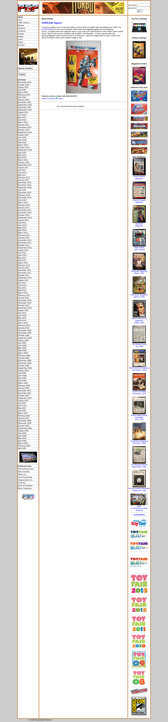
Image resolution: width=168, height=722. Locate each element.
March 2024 (23, 92)
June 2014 (22, 200)
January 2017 (23, 180)
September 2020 (25, 132)
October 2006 (23, 426)
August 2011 (23, 280)
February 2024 (24, 95)
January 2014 (23, 208)
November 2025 (24, 82)
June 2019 (22, 140)
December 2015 (24, 193)
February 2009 (24, 355)
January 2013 (23, 238)
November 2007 (24, 393)
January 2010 (23, 328)
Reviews (21, 28)
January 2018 (23, 162)
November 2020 (24, 127)
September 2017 (25, 165)
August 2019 (23, 135)
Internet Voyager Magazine (139, 201)
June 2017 (22, 172)
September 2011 (25, 278)
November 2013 (24, 213)
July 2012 (22, 253)
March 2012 (23, 263)
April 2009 (22, 350)
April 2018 (22, 157)
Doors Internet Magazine (139, 177)
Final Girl (22, 483)
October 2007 (23, 396)
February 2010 (24, 325)
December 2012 (24, 240)
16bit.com (22, 474)
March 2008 (23, 383)
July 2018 (22, 152)
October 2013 (23, 215)
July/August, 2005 (139, 370)
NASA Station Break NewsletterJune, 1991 (139, 417)
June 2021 (22, 115)
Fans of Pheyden (25, 486)
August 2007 (23, 401)
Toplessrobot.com (25, 480)
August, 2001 (139, 323)
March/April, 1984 (139, 467)
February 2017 (24, 177)
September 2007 (25, 398)
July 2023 (22, 97)
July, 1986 (139, 346)
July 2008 (22, 373)
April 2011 (22, 290)
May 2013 (22, 228)
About (20, 42)
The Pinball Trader (139, 344)
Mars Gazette (23, 472)
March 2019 (23, 145)
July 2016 (22, 190)
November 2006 (24, 423)
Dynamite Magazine (139, 225)
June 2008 (22, 376)
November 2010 (24, 303)
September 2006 (25, 428)
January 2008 (23, 388)
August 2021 (23, 112)
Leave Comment (48, 98)
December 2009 (24, 330)
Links (20, 39)
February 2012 (24, 265)
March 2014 (23, 203)
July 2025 (22, 90)
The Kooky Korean (26, 469)
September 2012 (25, 248)
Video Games (24, 23)
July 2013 (22, 223)
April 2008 (22, 381)
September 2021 (25, 110)
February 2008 (24, 386)
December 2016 (24, 182)
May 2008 (22, 378)
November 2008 (24, 363)
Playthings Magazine (139, 271)
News (20, 17)
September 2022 (25, 105)
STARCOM (46, 29)
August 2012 (23, 250)
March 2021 (23, 122)
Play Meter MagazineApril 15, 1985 (139, 296)
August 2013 (23, 220)
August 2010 (23, 310)
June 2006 (22, 436)
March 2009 (23, 353)
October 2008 (23, 365)
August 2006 (23, 431)
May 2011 (22, 288)
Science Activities (139, 392)
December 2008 (24, 360)
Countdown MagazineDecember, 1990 (139, 442)
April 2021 (22, 120)
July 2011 (22, 283)
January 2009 (23, 358)
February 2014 (24, 205)
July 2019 (22, 137)
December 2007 (24, 391)
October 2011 (23, 275)
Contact (21, 45)
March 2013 (23, 233)
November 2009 (24, 333)
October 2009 (23, 335)
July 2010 (22, 313)
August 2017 (23, 167)
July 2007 (22, 403)
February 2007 (24, 416)
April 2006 (22, 441)
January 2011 (23, 298)
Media (20, 37)
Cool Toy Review (25, 477)
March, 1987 (139, 273)
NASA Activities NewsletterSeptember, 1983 (139, 489)
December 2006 (24, 421)
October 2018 (23, 147)
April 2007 (22, 411)
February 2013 (24, 235)
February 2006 (24, 446)
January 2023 (23, 100)
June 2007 (22, 406)
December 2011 (24, 270)
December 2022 (24, 102)
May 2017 (22, 175)
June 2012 (22, 255)
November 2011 (24, 273)
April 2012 (22, 260)
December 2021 (24, 107)
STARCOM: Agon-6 (52, 23)
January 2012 (23, 268)
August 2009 (23, 340)
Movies (21, 25)
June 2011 (22, 285)
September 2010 (25, 308)
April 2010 (22, 320)
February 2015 (24, 195)
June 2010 (22, 315)
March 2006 (23, 443)
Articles (21, 34)
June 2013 (22, 225)
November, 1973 (139, 394)
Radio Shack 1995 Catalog (139, 248)
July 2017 (22, 170)
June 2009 (22, 345)
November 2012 (24, 243)
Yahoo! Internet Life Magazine (139, 319)
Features (22, 31)
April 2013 (22, 230)
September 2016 (25, 187)
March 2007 (23, 413)
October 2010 (23, 305)
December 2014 (24, 198)
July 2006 (22, 433)
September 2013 (25, 218)
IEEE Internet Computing (139, 368)
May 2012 (22, 258)
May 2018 (22, 155)
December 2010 (24, 300)
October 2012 (23, 245)
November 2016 (24, 185)
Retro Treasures (25, 488)
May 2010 (22, 318)
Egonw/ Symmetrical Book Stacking (139, 508)
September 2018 (25, 150)
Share (60, 98)
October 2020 (23, 130)
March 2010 (23, 323)
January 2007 (23, 418)
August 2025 (23, 87)
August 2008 (23, 370)
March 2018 (23, 160)
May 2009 (22, 348)
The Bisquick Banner (139, 465)
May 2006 (22, 438)
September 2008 (25, 368)
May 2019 (22, 142)
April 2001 (22, 448)
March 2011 (23, 293)
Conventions (139, 515)
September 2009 (25, 338)
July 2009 (22, 343)
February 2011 (24, 295)
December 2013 (24, 210)
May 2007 (22, 408)
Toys (20, 20)
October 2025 (23, 85)
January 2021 (23, 125)
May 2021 (22, 117)
